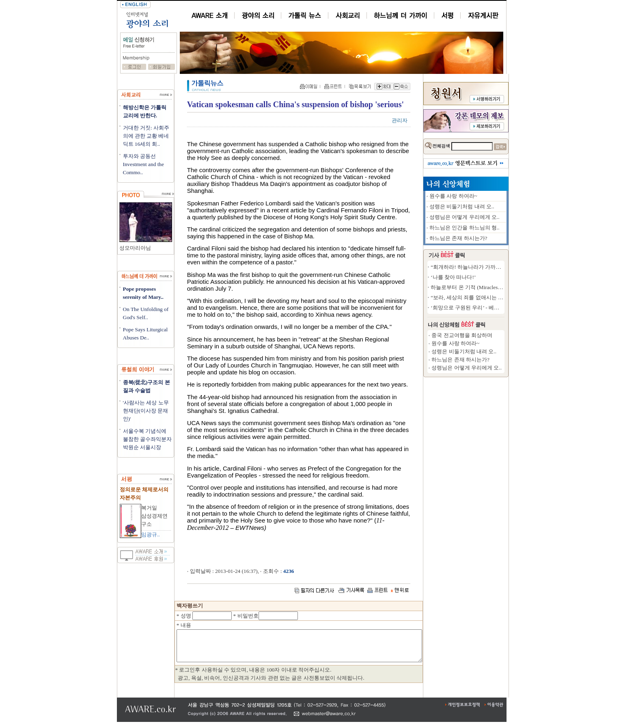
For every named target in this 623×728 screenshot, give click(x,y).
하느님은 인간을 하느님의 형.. (494, 228)
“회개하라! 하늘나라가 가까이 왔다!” (503, 267)
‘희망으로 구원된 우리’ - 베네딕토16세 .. (507, 308)
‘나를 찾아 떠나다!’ (482, 277)
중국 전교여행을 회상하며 (491, 335)
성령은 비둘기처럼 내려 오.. (491, 206)
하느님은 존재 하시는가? (488, 238)
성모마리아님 (135, 248)
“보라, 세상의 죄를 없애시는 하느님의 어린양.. (514, 297)
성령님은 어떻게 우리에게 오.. (494, 217)
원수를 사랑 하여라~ (483, 196)
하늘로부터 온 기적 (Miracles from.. (501, 287)
